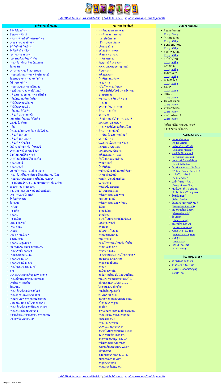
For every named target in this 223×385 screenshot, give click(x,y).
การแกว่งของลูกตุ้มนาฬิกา (24, 310)
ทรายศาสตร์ (105, 162)
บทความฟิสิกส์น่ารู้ (92, 18)
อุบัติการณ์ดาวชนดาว (110, 359)
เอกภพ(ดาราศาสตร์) (21, 54)
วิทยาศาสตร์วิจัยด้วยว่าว (111, 335)
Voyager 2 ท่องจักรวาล (110, 150)
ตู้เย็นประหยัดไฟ (18, 82)
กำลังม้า (14, 206)
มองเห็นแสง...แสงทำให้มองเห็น (26, 90)
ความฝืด (14, 210)
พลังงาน (14, 214)
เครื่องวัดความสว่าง (20, 138)
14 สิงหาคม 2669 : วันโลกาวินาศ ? (117, 254)
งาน (12, 270)
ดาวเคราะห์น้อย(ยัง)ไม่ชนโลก (115, 126)
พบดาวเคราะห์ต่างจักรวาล (113, 98)
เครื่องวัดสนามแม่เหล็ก (22, 114)
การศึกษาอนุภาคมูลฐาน (111, 30)
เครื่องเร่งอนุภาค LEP (110, 154)
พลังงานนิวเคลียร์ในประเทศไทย (27, 38)
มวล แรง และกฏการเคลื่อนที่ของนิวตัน (30, 190)
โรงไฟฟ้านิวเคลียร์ (20, 50)
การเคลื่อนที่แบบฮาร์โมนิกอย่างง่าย (29, 306)
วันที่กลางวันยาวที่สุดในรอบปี (25, 146)
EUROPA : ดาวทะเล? (110, 122)
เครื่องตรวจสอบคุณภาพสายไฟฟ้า (28, 94)
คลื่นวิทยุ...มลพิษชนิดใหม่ (23, 98)
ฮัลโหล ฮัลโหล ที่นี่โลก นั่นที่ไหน (116, 274)
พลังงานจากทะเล (19, 258)
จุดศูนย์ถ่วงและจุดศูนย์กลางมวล (27, 170)
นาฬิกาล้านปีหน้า (108, 174)
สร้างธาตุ (103, 226)
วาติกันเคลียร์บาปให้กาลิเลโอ (25, 158)
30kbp (175, 34)
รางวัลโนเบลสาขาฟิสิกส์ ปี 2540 (115, 331)
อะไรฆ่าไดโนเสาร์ (108, 230)
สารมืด (102, 266)
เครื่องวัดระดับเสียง (20, 142)
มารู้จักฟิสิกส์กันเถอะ (69, 18)
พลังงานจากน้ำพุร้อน (21, 262)
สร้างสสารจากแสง (108, 54)
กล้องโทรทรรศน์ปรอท (110, 86)
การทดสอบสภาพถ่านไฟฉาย (25, 86)
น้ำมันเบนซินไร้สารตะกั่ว (23, 154)
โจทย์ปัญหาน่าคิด (155, 18)
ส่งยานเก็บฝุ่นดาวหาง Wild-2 (114, 347)
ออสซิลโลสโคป (18, 122)
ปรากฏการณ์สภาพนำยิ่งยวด (25, 150)
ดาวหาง (103, 102)
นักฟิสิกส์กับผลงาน (113, 18)
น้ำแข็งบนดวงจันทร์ (109, 78)
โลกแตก (14, 202)
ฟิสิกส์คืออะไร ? (18, 30)
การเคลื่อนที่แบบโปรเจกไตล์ (25, 290)
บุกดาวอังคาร (106, 138)
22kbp (167, 34)
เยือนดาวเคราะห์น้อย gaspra (113, 282)
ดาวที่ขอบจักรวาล (108, 323)
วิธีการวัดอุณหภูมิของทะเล (113, 339)
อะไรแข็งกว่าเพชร (108, 50)
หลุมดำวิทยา (105, 238)
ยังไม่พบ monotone (108, 190)
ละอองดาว (104, 82)
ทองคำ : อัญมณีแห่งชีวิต (111, 178)
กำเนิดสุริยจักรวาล (108, 234)
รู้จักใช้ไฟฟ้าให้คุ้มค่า (21, 46)
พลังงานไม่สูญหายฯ (20, 242)
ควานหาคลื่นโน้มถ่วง (110, 367)
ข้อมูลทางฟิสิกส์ (18, 34)
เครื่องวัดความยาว (19, 134)
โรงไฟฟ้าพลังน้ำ (18, 198)
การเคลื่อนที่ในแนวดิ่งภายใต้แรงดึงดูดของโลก (34, 174)
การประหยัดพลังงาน (21, 254)
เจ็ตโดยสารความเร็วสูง (111, 158)
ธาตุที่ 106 (104, 214)
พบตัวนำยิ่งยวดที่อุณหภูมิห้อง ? (115, 170)
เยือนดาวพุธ (105, 351)
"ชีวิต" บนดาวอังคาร (109, 42)
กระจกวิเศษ (16, 226)
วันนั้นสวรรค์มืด (107, 270)
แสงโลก (103, 306)
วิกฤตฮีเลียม (105, 210)
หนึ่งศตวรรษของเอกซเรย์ (112, 343)
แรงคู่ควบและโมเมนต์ (21, 194)
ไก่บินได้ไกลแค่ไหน (182, 261)
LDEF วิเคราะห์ (107, 222)
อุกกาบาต (104, 114)
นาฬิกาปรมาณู (106, 58)
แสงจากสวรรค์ (18, 222)
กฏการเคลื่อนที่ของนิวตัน (23, 58)
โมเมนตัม (15, 286)
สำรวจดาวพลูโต (107, 110)
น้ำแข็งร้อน (105, 166)
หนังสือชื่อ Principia (109, 186)
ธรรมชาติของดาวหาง (110, 106)
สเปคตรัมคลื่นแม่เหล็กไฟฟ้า (25, 118)
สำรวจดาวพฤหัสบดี (109, 130)
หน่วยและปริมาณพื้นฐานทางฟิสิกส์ (28, 274)
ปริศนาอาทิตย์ (106, 46)
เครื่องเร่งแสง (105, 74)
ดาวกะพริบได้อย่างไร (183, 265)
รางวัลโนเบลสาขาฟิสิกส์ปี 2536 (115, 218)
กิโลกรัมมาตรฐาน (108, 302)
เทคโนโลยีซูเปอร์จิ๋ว (109, 290)
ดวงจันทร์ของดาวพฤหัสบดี (113, 134)
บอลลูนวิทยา (105, 182)
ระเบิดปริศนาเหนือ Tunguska (113, 355)
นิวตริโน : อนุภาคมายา (111, 327)
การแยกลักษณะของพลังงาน (25, 294)
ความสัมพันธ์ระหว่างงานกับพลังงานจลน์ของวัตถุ (36, 182)
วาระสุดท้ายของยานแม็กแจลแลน (117, 310)
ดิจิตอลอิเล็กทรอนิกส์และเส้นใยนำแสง (30, 130)
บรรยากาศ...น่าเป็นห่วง (22, 42)
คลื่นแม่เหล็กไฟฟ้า (20, 110)
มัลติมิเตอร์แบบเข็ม (20, 106)
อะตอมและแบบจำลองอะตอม (25, 70)
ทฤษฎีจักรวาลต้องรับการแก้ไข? (115, 278)
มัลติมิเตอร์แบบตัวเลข (21, 102)
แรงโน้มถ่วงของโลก (20, 282)
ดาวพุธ (13, 230)
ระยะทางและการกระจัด (22, 186)
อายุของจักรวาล (107, 363)
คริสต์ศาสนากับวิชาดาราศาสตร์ (115, 118)
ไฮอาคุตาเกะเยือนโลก (110, 286)
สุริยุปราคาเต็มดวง (108, 262)
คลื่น (12, 126)
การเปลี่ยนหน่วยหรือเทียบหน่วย (27, 278)
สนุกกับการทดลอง (135, 18)
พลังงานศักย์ (16, 162)
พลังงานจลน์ (16, 166)
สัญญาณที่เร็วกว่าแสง (110, 62)
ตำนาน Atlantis (107, 250)
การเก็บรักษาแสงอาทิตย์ (23, 266)
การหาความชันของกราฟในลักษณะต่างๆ (31, 178)
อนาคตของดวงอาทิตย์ (110, 258)
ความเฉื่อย (15, 218)
